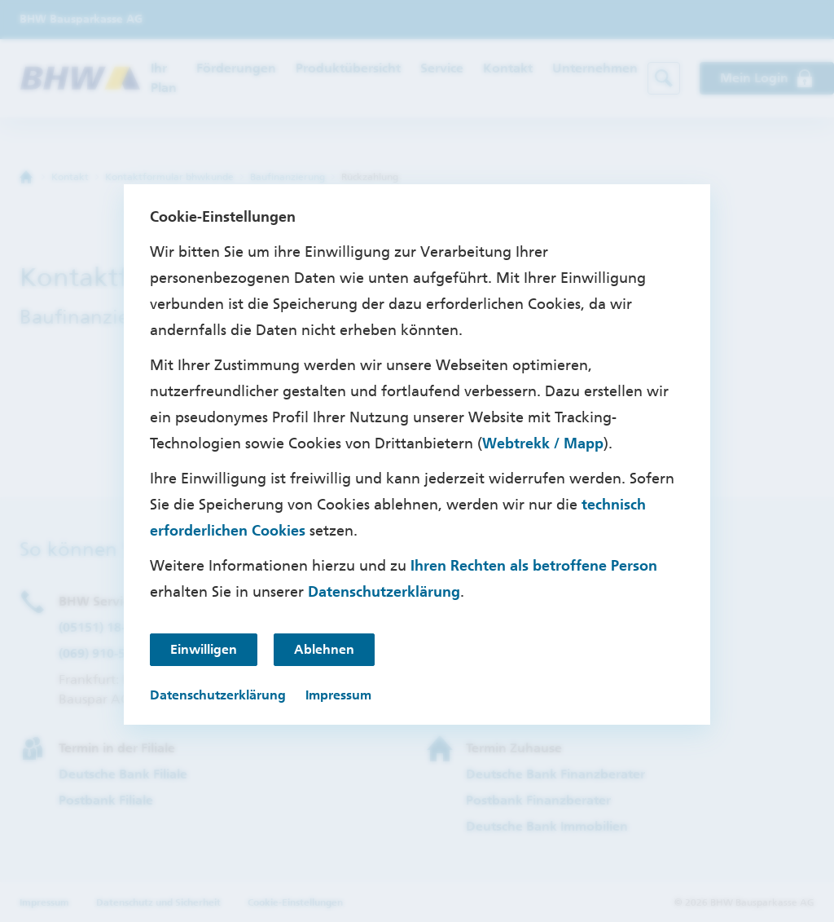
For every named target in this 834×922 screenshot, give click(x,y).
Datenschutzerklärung (384, 592)
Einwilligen (203, 649)
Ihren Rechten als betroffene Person (533, 566)
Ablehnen (324, 649)
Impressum (338, 695)
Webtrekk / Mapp (543, 443)
